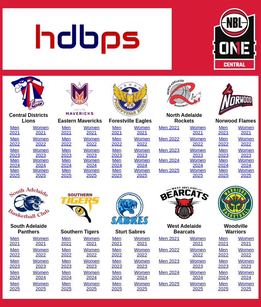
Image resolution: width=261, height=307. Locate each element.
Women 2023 (40, 153)
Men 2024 (14, 163)
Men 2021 (14, 130)
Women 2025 (40, 173)
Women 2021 (40, 130)
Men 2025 (14, 173)
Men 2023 (14, 153)
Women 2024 (40, 163)
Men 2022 (14, 141)
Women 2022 (40, 141)
